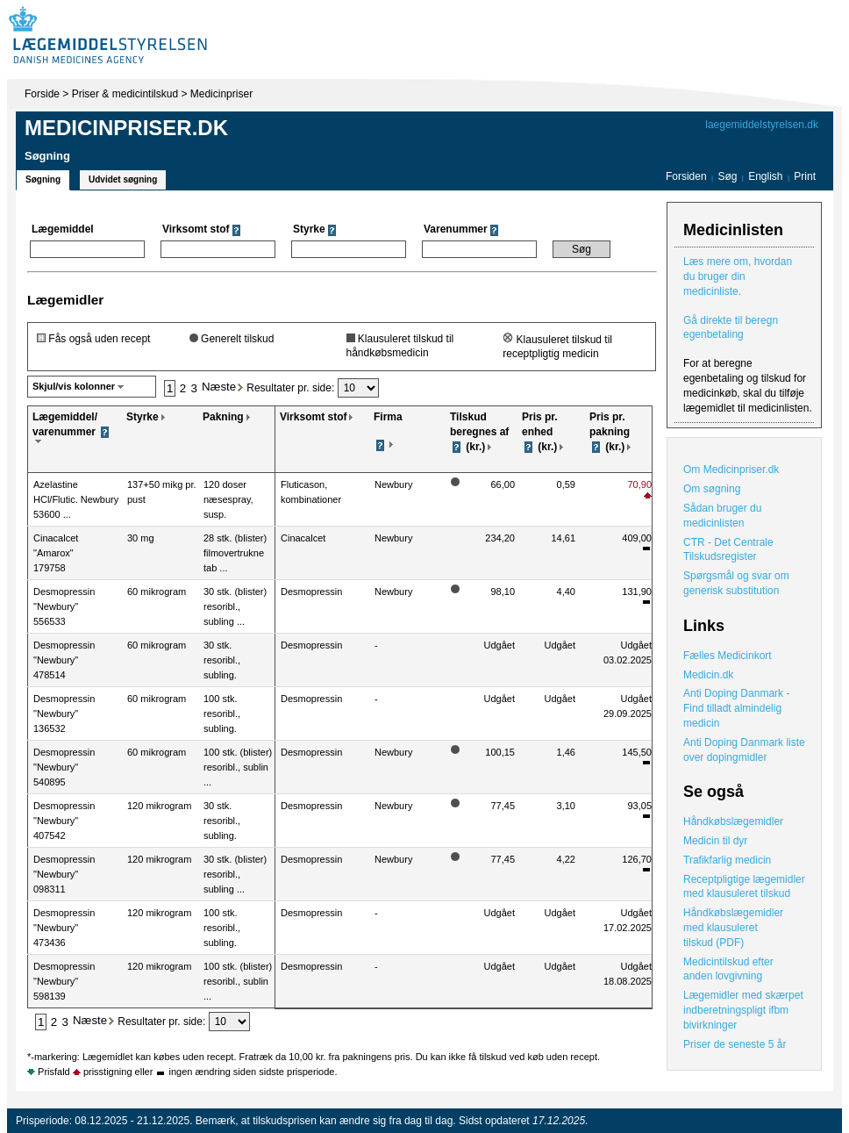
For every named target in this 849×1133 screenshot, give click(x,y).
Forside (42, 94)
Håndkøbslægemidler (733, 821)
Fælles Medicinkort (727, 655)
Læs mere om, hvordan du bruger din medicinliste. (737, 276)
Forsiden (686, 176)
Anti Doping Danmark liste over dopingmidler (744, 750)
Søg (727, 176)
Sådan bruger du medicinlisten (722, 515)
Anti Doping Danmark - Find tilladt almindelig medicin (736, 708)
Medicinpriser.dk (126, 128)
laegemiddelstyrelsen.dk (761, 124)
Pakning (223, 417)
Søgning (43, 179)
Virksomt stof (313, 417)
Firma (388, 417)
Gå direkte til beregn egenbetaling (730, 327)
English (767, 176)
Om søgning (711, 489)
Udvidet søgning (123, 179)
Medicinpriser (221, 94)
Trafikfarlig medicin (727, 860)
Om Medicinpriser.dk (731, 469)
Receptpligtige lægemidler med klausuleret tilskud (744, 886)
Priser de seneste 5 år (734, 1044)
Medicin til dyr (715, 841)
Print (805, 176)
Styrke (142, 417)
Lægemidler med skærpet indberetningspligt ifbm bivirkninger (743, 1010)
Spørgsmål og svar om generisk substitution (736, 583)
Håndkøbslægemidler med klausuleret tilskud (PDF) (733, 928)
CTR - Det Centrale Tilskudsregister (728, 549)
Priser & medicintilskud (125, 94)
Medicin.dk (708, 675)
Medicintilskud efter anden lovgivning (728, 969)
